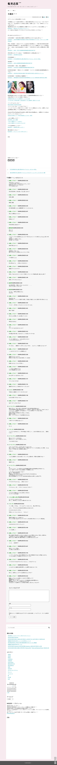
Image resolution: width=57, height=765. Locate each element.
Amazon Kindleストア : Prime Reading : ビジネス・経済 (20, 115)
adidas (9, 654)
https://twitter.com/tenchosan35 (14, 104)
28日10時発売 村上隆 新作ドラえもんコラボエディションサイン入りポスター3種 (26, 173)
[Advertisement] (18, 146)
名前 (10, 603)
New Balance (11, 665)
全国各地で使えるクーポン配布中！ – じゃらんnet (19, 98)
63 (48, 17)
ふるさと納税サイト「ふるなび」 (15, 121)
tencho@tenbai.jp (11, 713)
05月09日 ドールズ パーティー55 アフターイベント (19, 635)
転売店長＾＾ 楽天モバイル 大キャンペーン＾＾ (18, 28)
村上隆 (9, 677)
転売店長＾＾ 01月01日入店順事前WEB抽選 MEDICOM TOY (21, 67)
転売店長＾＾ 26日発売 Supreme (15, 54)
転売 (44, 17)
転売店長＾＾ (29, 762)
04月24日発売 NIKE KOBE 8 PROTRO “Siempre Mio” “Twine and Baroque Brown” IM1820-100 (28, 648)
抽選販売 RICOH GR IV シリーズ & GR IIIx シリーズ (19, 640)
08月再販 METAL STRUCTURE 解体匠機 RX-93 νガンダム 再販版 (22, 642)
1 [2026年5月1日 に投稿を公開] (12, 685)
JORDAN (10, 660)
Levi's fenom (10, 662)
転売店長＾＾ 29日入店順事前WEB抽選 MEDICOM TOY (20, 63)
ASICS (9, 656)
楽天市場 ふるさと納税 (13, 119)
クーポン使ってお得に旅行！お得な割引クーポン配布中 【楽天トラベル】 (24, 100)
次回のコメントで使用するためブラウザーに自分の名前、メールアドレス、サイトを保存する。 (29, 614)
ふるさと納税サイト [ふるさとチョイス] (16, 123)
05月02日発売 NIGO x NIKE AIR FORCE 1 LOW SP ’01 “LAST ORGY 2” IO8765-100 (26, 639)
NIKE (9, 667)
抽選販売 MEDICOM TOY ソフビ (15, 644)
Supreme (10, 668)
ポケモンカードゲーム (13, 670)
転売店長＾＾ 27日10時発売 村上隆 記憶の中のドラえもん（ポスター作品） (24, 58)
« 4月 (8, 692)
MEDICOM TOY (11, 663)
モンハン (10, 672)
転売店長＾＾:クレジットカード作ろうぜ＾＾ (18, 131)
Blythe (9, 657)
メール (10, 607)
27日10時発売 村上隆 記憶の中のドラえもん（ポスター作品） (22, 170)
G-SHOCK (10, 659)
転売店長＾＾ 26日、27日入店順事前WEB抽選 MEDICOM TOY (21, 50)
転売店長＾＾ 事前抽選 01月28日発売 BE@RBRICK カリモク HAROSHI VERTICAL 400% (27, 77)
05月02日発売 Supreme (13, 637)
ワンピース (10, 673)
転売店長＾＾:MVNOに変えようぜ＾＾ (16, 127)
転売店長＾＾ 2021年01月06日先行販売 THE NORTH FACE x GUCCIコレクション (26, 73)
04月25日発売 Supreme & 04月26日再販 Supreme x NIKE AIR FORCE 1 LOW (25, 646)
